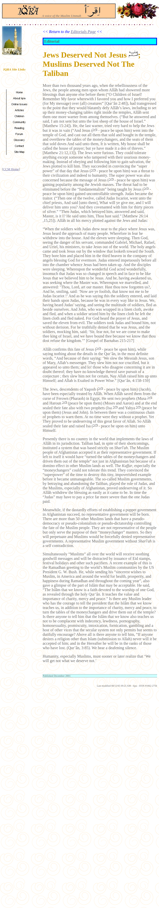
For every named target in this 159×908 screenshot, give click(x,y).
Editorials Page (83, 32)
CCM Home (11, 169)
